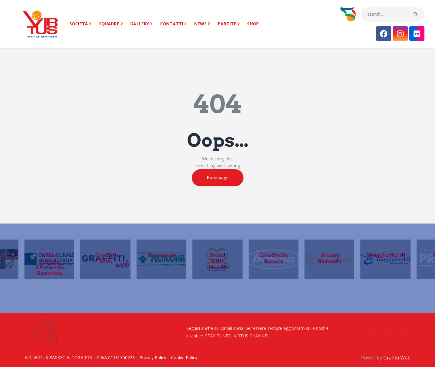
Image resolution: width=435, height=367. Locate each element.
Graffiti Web (105, 258)
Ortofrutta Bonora (273, 258)
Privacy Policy (153, 357)
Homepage (218, 177)
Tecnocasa (161, 255)
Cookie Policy (184, 357)
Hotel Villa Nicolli (217, 261)
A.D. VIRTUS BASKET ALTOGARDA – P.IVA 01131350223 (79, 357)
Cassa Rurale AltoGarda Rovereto (49, 264)
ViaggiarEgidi (385, 255)
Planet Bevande (329, 258)
